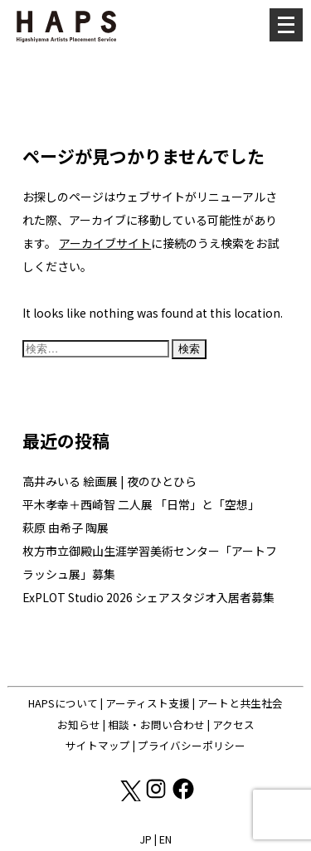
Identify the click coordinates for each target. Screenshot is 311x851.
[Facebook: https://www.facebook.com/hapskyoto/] (183, 797)
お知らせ (78, 724)
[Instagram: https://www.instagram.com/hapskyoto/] (157, 797)
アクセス (233, 724)
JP (145, 839)
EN (165, 839)
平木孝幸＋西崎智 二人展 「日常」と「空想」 (141, 504)
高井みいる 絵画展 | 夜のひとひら (109, 481)
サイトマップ (98, 745)
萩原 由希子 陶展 (65, 527)
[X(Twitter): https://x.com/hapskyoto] (129, 797)
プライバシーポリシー (191, 745)
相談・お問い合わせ (156, 724)
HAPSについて (63, 703)
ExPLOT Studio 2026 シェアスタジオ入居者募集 (148, 597)
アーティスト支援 (147, 703)
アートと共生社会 (240, 703)
